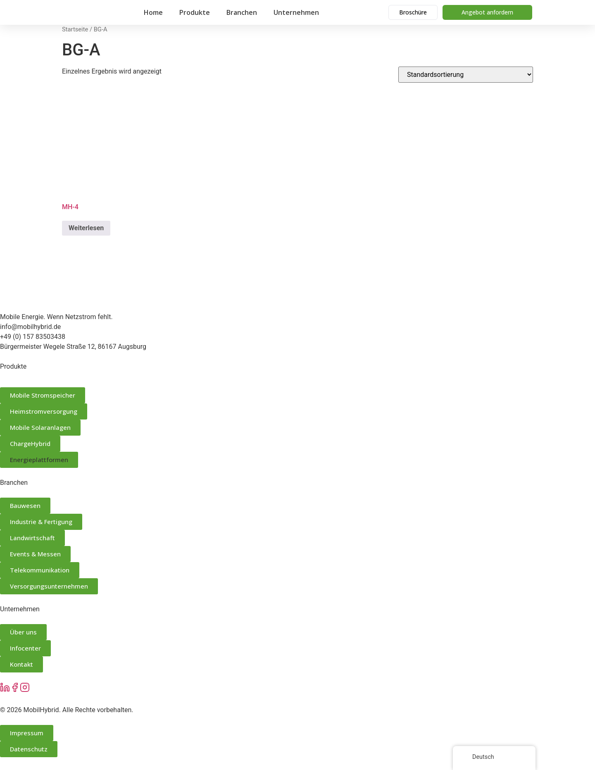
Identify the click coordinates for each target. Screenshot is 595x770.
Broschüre (413, 12)
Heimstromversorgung (43, 411)
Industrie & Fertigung (41, 521)
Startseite (75, 29)
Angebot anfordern (487, 12)
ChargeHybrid (30, 443)
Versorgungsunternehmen (49, 586)
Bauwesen (25, 505)
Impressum (26, 733)
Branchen (241, 12)
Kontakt (21, 664)
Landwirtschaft (32, 538)
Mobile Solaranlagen (40, 427)
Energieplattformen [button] (39, 459)
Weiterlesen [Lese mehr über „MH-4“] (86, 228)
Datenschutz (29, 749)
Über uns (23, 632)
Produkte (194, 12)
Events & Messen (35, 554)
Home (153, 12)
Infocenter (25, 648)
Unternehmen (296, 12)
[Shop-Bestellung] (465, 75)
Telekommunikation (39, 570)
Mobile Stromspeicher (42, 395)
